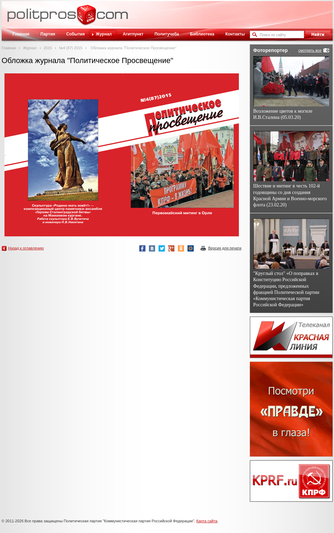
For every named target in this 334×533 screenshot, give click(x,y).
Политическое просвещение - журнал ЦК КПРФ (86, 18)
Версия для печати (225, 248)
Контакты (235, 34)
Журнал (104, 34)
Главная (21, 34)
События (75, 34)
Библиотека (202, 34)
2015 (48, 48)
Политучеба (166, 34)
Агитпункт (133, 34)
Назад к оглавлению (26, 248)
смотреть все (309, 50)
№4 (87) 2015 (70, 48)
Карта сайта (206, 521)
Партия (47, 34)
